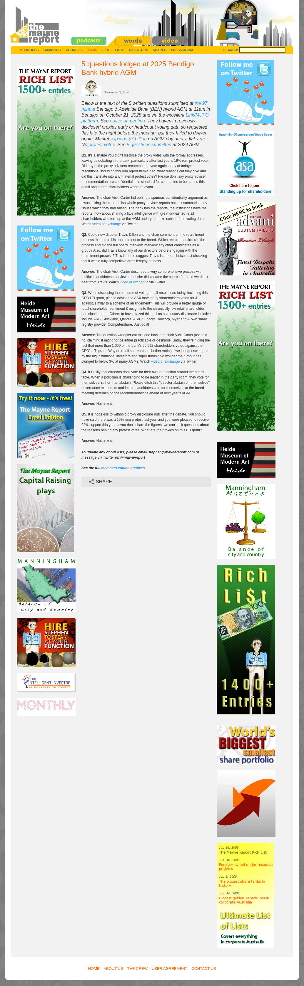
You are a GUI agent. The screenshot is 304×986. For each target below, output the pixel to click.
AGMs (92, 50)
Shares (159, 50)
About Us (113, 968)
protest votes (101, 144)
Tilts (106, 50)
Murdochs (29, 50)
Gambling (52, 50)
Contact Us (203, 968)
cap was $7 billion (129, 138)
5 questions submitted (149, 144)
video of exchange (106, 224)
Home (93, 968)
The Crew (137, 968)
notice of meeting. (128, 120)
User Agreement (169, 968)
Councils (74, 50)
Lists (119, 50)
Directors (138, 50)
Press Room (182, 50)
